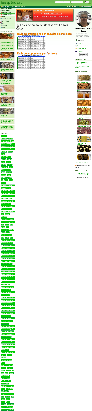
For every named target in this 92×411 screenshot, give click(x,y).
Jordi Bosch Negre (82, 62)
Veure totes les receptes (81, 162)
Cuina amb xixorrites (8, 185)
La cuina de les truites (8, 282)
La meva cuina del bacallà (9, 344)
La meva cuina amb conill (8, 342)
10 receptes (79, 43)
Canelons (3, 164)
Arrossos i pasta (5, 12)
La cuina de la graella (8, 248)
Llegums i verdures (6, 14)
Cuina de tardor (6, 198)
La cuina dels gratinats (8, 318)
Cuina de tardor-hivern (9, 201)
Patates (3, 381)
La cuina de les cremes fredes (10, 261)
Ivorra (11, 237)
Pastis (3, 378)
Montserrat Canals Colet (83, 29)
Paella (6, 373)
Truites (3, 404)
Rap (2, 391)
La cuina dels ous (4, 323)
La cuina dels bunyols (8, 308)
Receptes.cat (11, 2)
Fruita (8, 232)
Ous (2, 373)
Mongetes (9, 368)
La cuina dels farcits (5, 316)
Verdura (3, 407)
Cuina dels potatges (5, 203)
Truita (7, 402)
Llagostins (3, 355)
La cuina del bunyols (5, 284)
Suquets (3, 399)
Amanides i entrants (6, 9)
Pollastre (4, 386)
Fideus (7, 227)
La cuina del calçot (7, 287)
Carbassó (11, 167)
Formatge (3, 230)
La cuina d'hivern (7, 243)
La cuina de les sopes (8, 279)
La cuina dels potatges (8, 334)
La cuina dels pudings (6, 336)
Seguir (83, 54)
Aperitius (10, 151)
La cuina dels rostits (8, 339)
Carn (9, 170)
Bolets (10, 159)
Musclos (3, 370)
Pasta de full (5, 376)
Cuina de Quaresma (7, 196)
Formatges (10, 230)
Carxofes (3, 175)
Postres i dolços (5, 22)
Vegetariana (11, 404)
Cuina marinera (6, 209)
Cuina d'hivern (6, 188)
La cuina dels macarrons (6, 321)
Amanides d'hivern (7, 141)
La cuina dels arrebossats (9, 300)
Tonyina (2, 402)
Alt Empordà (4, 136)
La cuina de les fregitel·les (6, 263)
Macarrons (3, 357)
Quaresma (9, 389)
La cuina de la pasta (7, 250)
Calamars (8, 162)
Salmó (2, 396)
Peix (9, 381)
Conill (6, 180)
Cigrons (3, 177)
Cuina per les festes (7, 211)
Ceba (9, 175)
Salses (3, 24)
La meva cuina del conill (9, 347)
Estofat (6, 224)
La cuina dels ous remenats (8, 326)
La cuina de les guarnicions (10, 266)
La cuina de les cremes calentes (11, 258)
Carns (2, 16)
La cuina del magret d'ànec (8, 292)
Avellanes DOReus (5, 157)
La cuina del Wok (5, 295)
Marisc (3, 362)
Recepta (6, 391)
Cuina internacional (7, 206)
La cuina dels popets (7, 331)
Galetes (3, 235)
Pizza (7, 383)
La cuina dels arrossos (8, 303)
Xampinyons (3, 409)
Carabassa (9, 164)
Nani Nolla (80, 63)
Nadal (9, 370)
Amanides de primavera (9, 144)
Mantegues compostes (6, 360)
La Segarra (4, 350)
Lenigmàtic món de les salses (10, 352)
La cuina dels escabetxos (7, 310)
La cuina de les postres (9, 277)
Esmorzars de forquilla (7, 219)
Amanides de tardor (8, 149)
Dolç (2, 214)
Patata (8, 378)
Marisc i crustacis (7, 365)
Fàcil (11, 224)
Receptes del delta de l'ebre (7, 394)
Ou (13, 370)
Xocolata (11, 409)
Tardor (7, 399)
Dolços (7, 214)
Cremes (3, 183)
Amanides (11, 138)
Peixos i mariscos (5, 18)
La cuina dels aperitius (8, 297)
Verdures (10, 407)
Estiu (2, 224)
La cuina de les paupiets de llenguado (9, 271)
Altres (2, 27)
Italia (7, 237)
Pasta (11, 373)
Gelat (2, 237)
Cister (10, 177)
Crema (11, 180)
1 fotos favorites (80, 48)
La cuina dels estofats (8, 313)
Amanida (4, 138)
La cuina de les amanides (9, 253)
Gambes (10, 235)
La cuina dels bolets (7, 305)
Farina (3, 227)
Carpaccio (9, 172)
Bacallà (3, 159)
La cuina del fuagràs (5, 289)
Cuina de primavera (7, 191)
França (3, 232)
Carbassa (4, 167)
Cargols (3, 170)
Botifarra (3, 162)
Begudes (3, 26)
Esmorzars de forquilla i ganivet (8, 222)
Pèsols (2, 383)
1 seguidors (79, 51)
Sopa (12, 396)
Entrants (4, 217)
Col (2, 180)
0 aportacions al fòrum (83, 45)
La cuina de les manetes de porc (11, 269)
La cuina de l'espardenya (9, 245)
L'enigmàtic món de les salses (11, 240)
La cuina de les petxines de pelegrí (12, 274)
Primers (2, 389)
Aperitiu (3, 151)
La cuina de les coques (8, 256)
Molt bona (3, 368)
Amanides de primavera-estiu (8, 146)
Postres (11, 386)
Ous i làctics (4, 20)
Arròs (3, 154)
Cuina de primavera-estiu (9, 193)
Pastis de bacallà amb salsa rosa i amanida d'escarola (83, 175)
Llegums (9, 355)
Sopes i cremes (5, 10)
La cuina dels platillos (8, 329)
